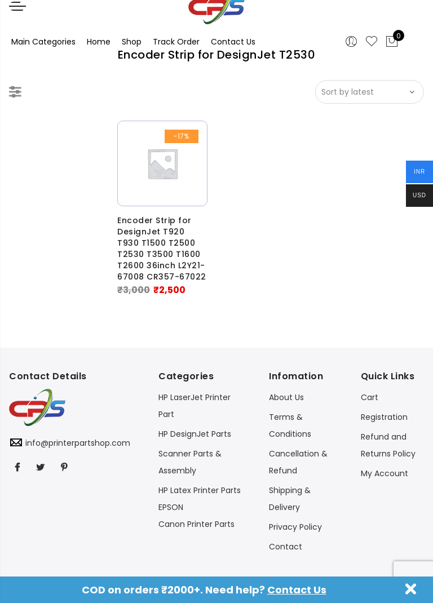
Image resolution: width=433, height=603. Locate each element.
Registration (384, 417)
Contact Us (296, 590)
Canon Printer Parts (196, 524)
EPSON (170, 507)
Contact (285, 546)
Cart (369, 397)
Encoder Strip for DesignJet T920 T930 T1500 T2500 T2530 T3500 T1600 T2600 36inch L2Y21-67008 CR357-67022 (161, 248)
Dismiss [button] (411, 589)
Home (99, 41)
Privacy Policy (295, 527)
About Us (286, 397)
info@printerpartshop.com (77, 443)
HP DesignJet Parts (194, 434)
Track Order (176, 41)
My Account (384, 473)
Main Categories (43, 41)
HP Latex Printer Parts (199, 490)
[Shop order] (369, 92)
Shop (132, 41)
